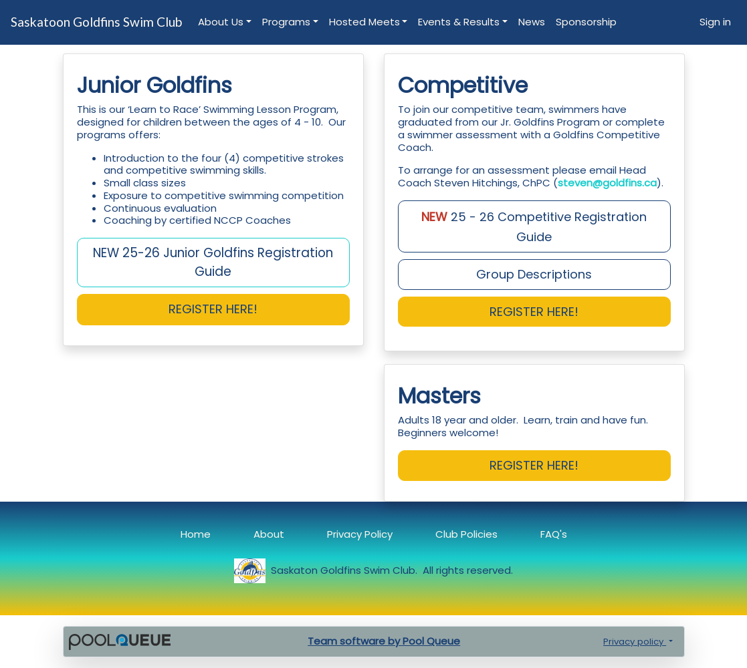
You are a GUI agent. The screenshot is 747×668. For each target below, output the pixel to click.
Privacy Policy (360, 534)
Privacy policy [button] (634, 641)
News (531, 22)
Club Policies (466, 534)
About (268, 534)
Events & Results (459, 22)
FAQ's (553, 534)
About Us (220, 22)
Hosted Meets (364, 22)
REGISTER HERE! (534, 311)
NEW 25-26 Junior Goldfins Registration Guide (213, 262)
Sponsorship (586, 22)
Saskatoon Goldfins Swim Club (96, 21)
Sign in (715, 22)
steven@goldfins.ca (607, 183)
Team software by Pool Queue (384, 641)
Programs (286, 22)
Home (196, 534)
